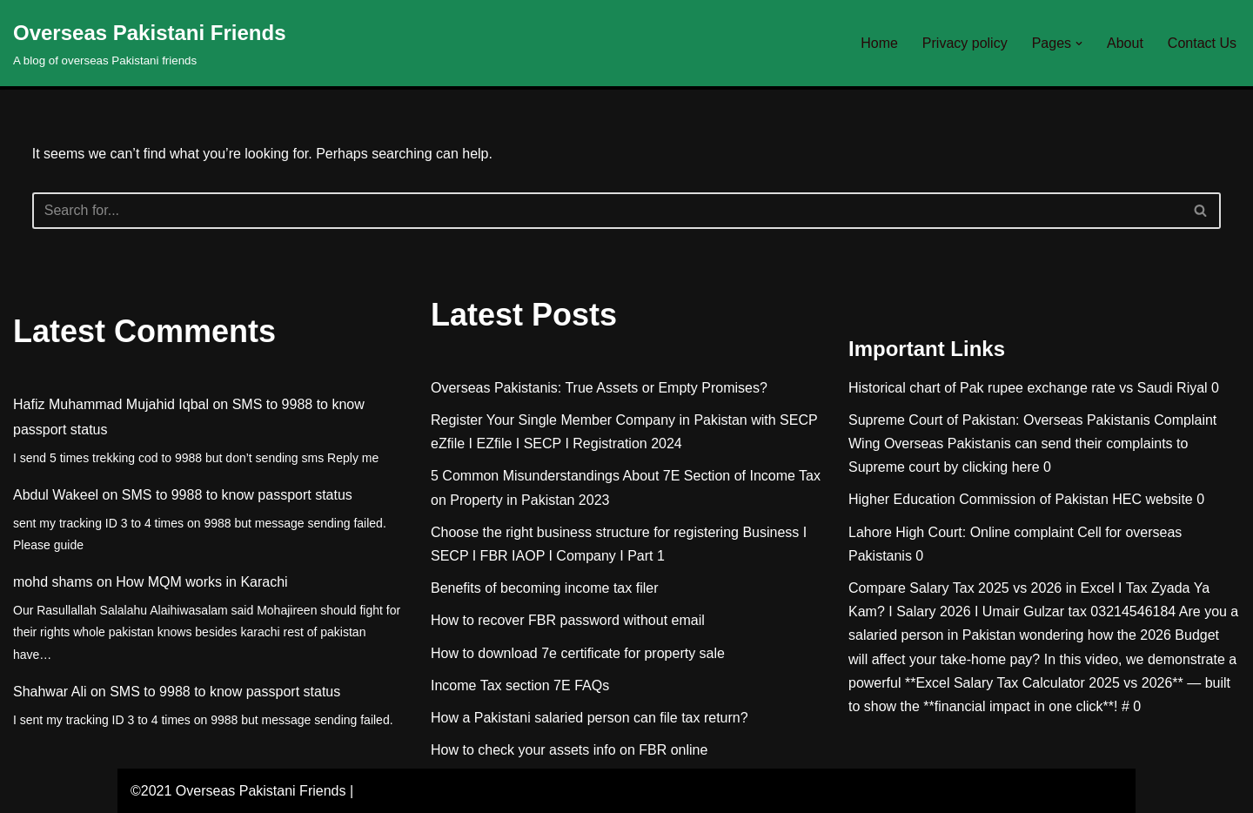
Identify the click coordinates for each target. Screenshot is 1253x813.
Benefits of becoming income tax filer (544, 588)
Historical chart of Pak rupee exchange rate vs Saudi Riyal (1028, 387)
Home (879, 43)
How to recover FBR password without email (568, 620)
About (1125, 43)
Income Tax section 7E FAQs (520, 685)
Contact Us (1202, 43)
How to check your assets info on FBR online (569, 749)
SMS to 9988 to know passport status (237, 494)
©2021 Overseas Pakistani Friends (238, 790)
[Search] (607, 210)
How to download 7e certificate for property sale (578, 653)
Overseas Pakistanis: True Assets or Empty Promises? (599, 387)
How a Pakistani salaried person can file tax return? (589, 717)
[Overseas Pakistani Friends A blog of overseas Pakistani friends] (149, 43)
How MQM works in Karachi (201, 581)
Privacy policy (965, 43)
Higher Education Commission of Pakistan (978, 499)
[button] (1078, 43)
